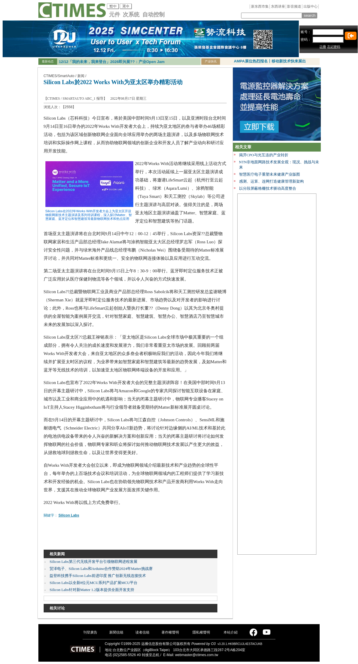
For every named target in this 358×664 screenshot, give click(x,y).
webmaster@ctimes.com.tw (196, 655)
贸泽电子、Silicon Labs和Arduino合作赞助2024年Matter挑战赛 (101, 568)
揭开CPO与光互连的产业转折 (263, 155)
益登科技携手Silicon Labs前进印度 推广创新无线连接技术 (98, 575)
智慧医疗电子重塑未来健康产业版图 (269, 174)
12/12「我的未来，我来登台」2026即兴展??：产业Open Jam (112, 62)
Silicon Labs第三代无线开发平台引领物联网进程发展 (93, 561)
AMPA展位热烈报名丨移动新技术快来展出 (270, 61)
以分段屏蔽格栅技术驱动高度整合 (267, 188)
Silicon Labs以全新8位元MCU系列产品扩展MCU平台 (93, 582)
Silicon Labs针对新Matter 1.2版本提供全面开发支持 (92, 589)
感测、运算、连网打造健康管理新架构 (271, 181)
